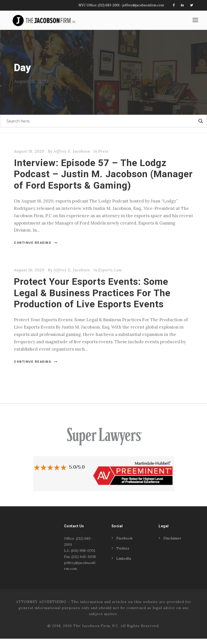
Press (103, 156)
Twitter (122, 553)
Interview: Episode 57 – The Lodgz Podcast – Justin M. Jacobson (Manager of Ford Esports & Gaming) (103, 179)
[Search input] (101, 126)
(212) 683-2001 (109, 5)
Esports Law (110, 275)
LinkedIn (123, 563)
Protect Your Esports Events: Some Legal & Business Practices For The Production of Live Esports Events (92, 298)
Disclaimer (172, 543)
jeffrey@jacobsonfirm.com (143, 5)
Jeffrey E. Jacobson (71, 156)
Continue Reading (36, 248)
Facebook (124, 543)
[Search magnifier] (200, 126)
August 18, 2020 (29, 156)
